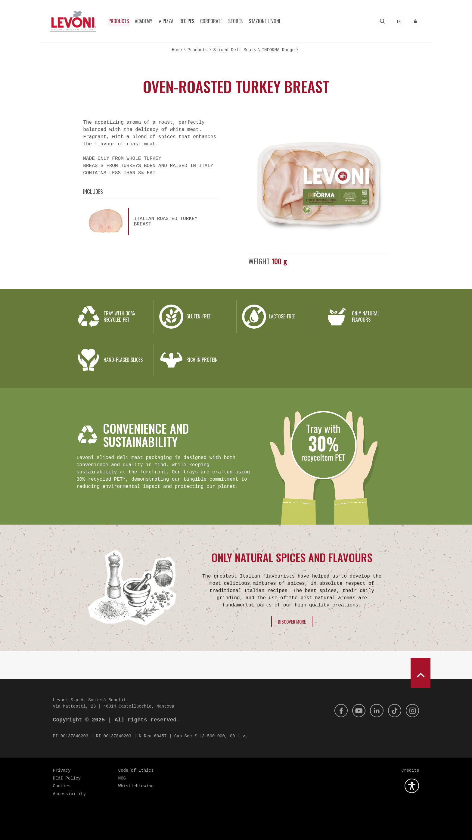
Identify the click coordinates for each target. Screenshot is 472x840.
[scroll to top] (420, 673)
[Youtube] (355, 710)
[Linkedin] (374, 710)
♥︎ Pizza (165, 21)
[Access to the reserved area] (415, 21)
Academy (143, 21)
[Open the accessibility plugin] (412, 786)
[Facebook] (336, 710)
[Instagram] (412, 710)
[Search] (382, 21)
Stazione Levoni (264, 21)
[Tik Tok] (393, 710)
